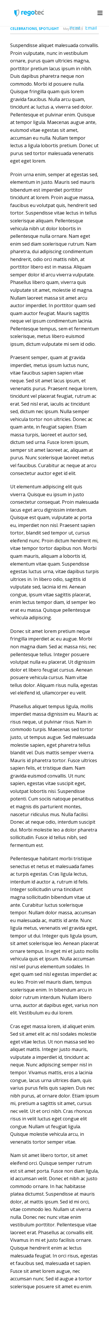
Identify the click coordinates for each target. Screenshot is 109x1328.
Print (74, 28)
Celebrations (23, 28)
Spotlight (49, 28)
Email (91, 28)
